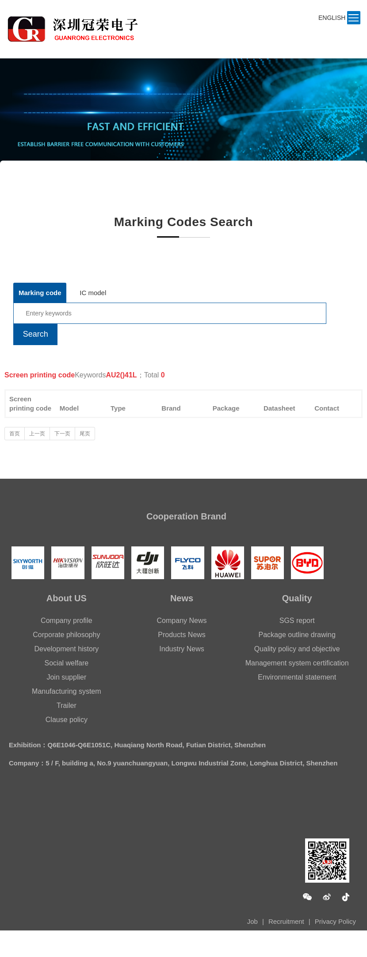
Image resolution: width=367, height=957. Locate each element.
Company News (182, 620)
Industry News (181, 649)
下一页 (62, 433)
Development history (66, 649)
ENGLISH (331, 17)
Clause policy (67, 719)
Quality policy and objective (297, 649)
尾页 (85, 433)
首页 (14, 433)
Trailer (66, 705)
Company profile (66, 620)
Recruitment (286, 921)
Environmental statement (297, 677)
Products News (182, 634)
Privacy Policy (335, 921)
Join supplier (66, 677)
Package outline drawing (297, 634)
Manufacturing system (66, 691)
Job (252, 921)
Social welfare (67, 663)
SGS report (297, 620)
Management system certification (297, 663)
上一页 (37, 433)
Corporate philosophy (66, 634)
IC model (93, 292)
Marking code (40, 292)
